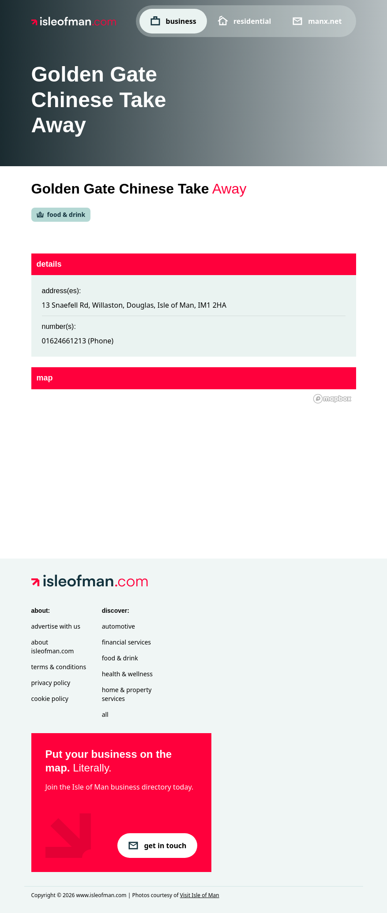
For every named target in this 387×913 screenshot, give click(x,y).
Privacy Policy (51, 682)
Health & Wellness (127, 674)
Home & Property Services (127, 694)
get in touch (157, 845)
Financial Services (126, 642)
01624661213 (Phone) (78, 341)
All (105, 714)
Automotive (118, 626)
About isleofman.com (52, 646)
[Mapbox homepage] (332, 399)
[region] (193, 459)
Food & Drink (120, 658)
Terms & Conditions (58, 667)
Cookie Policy (49, 698)
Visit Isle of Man (199, 895)
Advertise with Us (55, 626)
